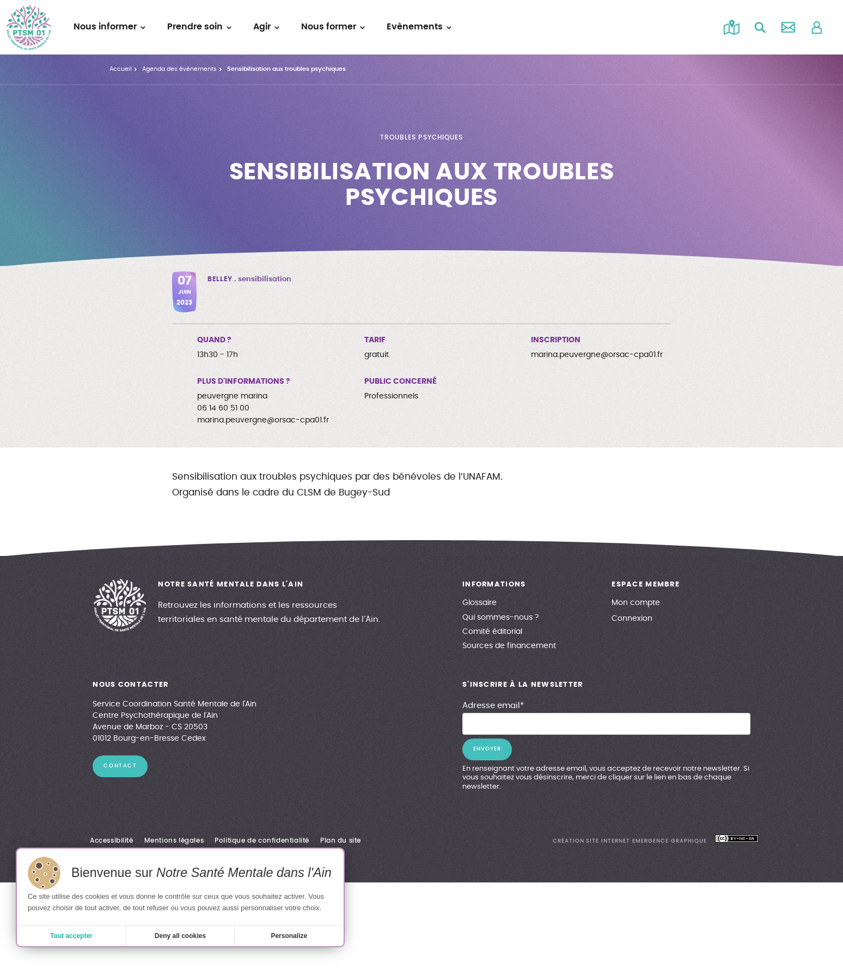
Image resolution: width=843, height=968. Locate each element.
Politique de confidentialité (262, 840)
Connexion (632, 618)
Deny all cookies (180, 936)
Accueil (120, 69)
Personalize (289, 936)
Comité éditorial (492, 632)
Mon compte (636, 603)
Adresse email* (493, 705)
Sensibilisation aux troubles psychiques (286, 69)
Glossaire (479, 603)
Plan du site (340, 840)
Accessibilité (111, 840)
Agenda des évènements (179, 69)
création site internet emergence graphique (630, 841)
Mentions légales (174, 840)
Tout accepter (71, 936)
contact (120, 766)
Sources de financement (509, 646)
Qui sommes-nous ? (500, 617)
